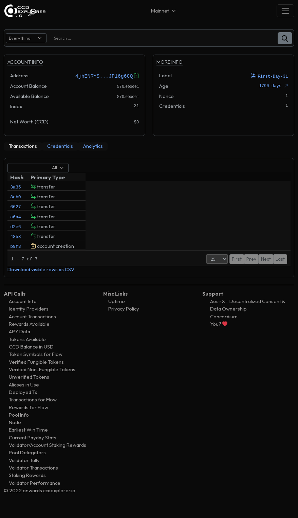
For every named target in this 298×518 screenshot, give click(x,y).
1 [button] (255, 270)
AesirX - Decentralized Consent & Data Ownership (247, 316)
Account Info (23, 312)
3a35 (15, 186)
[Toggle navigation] (285, 10)
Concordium (224, 327)
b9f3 (15, 256)
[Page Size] (210, 270)
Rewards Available (29, 335)
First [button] (230, 270)
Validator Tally (24, 471)
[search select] (26, 38)
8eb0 (15, 198)
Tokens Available (27, 350)
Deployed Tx (23, 403)
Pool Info (19, 426)
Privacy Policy (123, 320)
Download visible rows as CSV (40, 280)
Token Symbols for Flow (35, 365)
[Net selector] (164, 10)
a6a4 (15, 221)
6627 (15, 209)
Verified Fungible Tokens (36, 373)
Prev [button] (245, 270)
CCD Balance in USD (31, 358)
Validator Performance (34, 494)
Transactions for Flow (33, 410)
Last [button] (280, 270)
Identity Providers (29, 320)
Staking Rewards (27, 486)
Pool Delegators (27, 463)
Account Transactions (32, 327)
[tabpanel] (149, 223)
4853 (15, 244)
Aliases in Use (24, 395)
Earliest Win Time (28, 441)
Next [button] (266, 270)
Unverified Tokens (29, 388)
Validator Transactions (33, 479)
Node (15, 433)
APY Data (19, 342)
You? (218, 335)
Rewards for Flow (28, 418)
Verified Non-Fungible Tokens (42, 380)
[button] (285, 38)
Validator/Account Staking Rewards (47, 456)
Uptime (116, 312)
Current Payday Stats (32, 448)
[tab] (23, 146)
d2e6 (15, 233)
